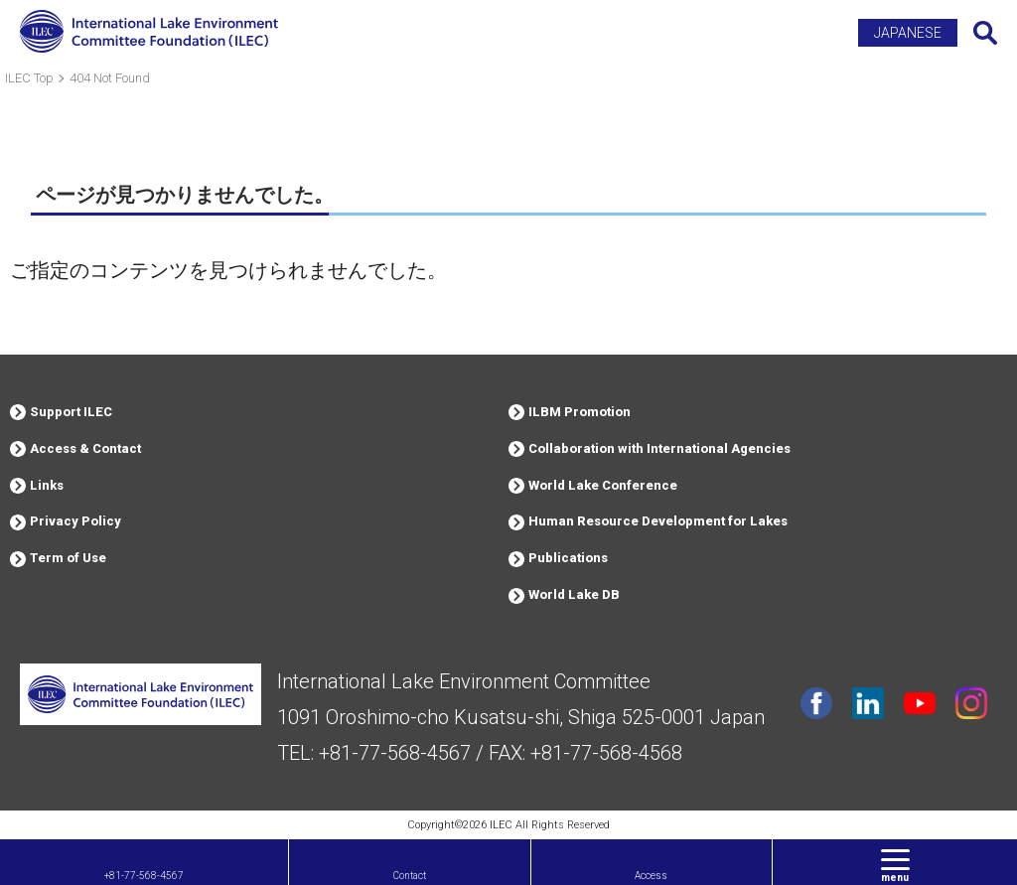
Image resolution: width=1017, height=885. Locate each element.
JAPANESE (908, 33)
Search (985, 33)
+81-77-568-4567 (144, 875)
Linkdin (868, 703)
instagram (971, 703)
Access (651, 875)
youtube (920, 703)
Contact (409, 875)
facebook (816, 703)
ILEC (501, 824)
